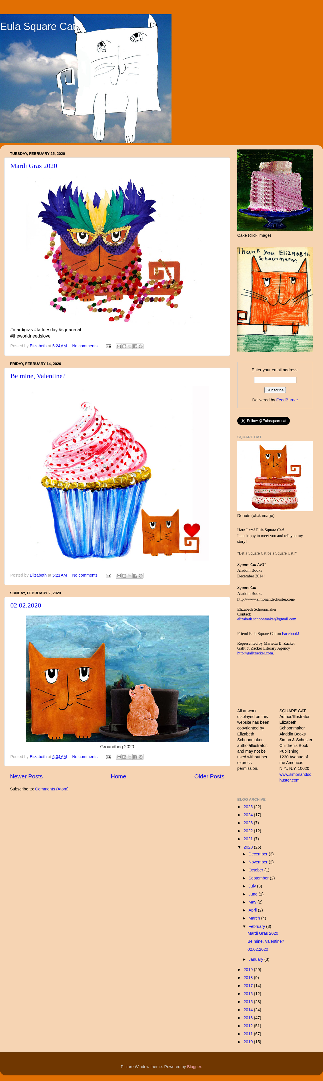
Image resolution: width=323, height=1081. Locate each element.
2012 (249, 1025)
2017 (249, 985)
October (256, 870)
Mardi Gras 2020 (33, 165)
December (259, 854)
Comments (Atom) (52, 789)
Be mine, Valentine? (38, 376)
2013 (249, 1017)
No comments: (86, 346)
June (254, 894)
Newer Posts (26, 776)
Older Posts (209, 776)
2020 (249, 847)
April (253, 910)
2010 (249, 1041)
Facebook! (290, 633)
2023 (249, 822)
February (257, 926)
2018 (249, 977)
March (255, 918)
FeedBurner (287, 400)
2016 (249, 993)
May (253, 902)
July (253, 886)
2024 (249, 814)
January (256, 959)
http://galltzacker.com (255, 653)
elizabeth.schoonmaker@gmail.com (266, 619)
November (259, 862)
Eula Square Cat (37, 26)
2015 (249, 1001)
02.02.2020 (25, 605)
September (259, 878)
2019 (249, 969)
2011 (249, 1033)
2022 (249, 830)
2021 (249, 839)
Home (118, 776)
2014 (249, 1009)
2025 (249, 806)
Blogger (194, 1066)
